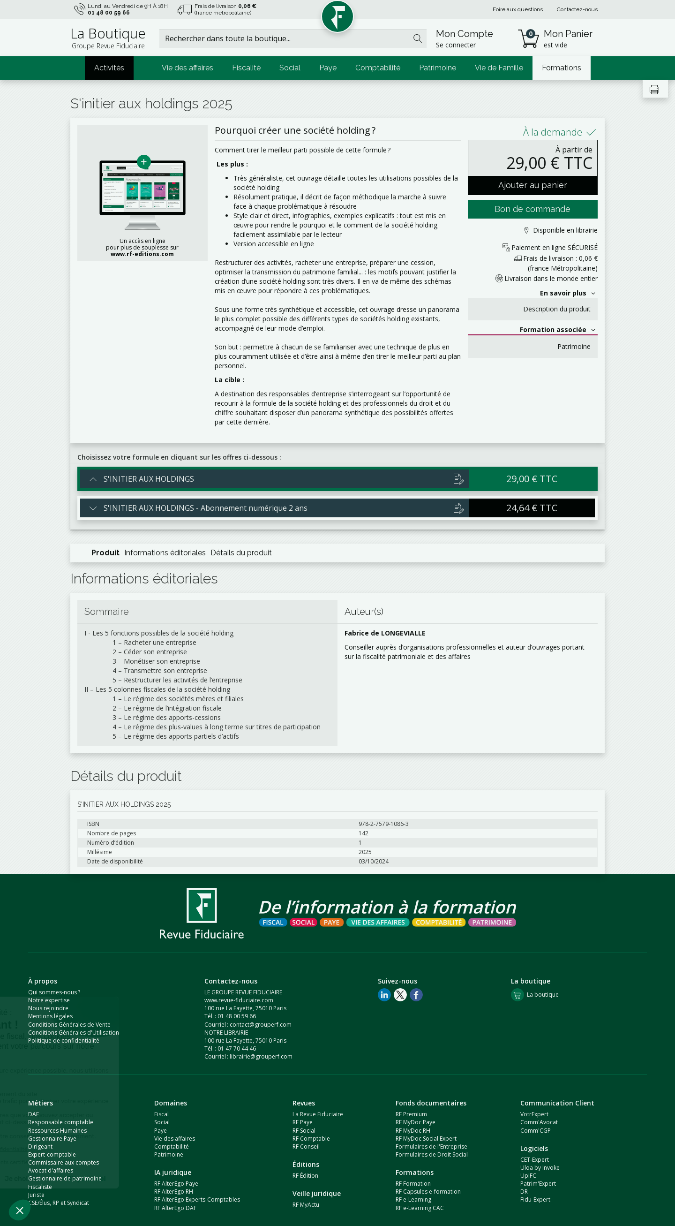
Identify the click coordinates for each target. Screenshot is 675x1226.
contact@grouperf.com (261, 1025)
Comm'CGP (535, 1131)
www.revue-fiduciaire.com (238, 1000)
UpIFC (528, 1176)
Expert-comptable (52, 1154)
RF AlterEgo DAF (175, 1208)
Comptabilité (377, 67)
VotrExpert (534, 1114)
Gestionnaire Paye (52, 1139)
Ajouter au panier (532, 185)
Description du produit (557, 309)
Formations (561, 67)
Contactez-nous (577, 9)
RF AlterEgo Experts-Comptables (197, 1199)
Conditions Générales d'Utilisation (73, 1033)
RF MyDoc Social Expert (426, 1139)
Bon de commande (532, 209)
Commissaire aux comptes (63, 1162)
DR (524, 1192)
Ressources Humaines (57, 1131)
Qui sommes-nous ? (54, 992)
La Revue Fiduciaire (317, 1114)
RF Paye (302, 1122)
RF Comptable (311, 1139)
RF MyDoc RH (413, 1131)
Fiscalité (246, 67)
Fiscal (161, 1114)
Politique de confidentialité (63, 1040)
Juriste (36, 1195)
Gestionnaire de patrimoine (65, 1178)
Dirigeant (40, 1146)
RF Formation (413, 1184)
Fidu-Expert (535, 1199)
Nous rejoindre (48, 1008)
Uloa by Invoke (540, 1168)
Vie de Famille (499, 67)
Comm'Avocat (539, 1122)
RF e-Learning (413, 1199)
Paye (328, 67)
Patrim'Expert (538, 1184)
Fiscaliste (40, 1187)
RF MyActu (305, 1205)
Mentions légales (50, 1016)
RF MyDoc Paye (415, 1122)
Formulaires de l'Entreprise (431, 1146)
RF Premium (411, 1114)
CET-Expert (534, 1160)
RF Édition (305, 1176)
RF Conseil (306, 1146)
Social (289, 67)
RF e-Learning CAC (420, 1208)
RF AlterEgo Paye (176, 1184)
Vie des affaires (187, 67)
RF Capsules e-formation (428, 1192)
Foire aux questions (518, 9)
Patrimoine (437, 67)
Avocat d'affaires (50, 1170)
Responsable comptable (60, 1122)
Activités (109, 67)
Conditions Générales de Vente (69, 1025)
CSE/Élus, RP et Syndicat (58, 1203)
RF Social (303, 1131)
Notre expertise (49, 1000)
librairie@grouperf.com (261, 1056)
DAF (33, 1114)
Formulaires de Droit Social (432, 1154)
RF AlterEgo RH (173, 1192)
